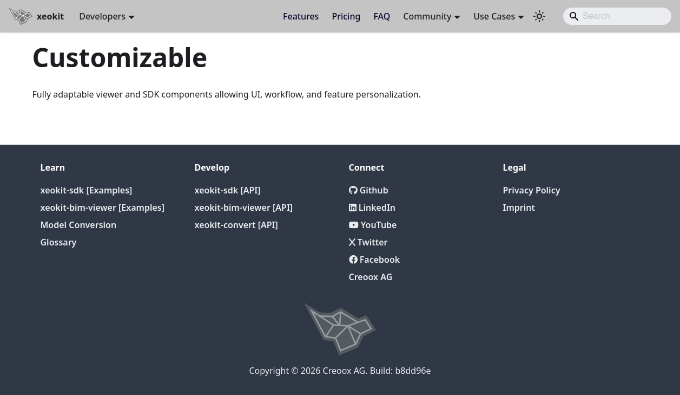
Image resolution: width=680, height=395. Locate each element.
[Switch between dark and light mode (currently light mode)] (539, 16)
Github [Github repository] (368, 190)
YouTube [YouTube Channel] (373, 225)
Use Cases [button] (494, 16)
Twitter (368, 242)
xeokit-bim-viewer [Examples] (102, 207)
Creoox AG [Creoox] (371, 277)
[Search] (617, 16)
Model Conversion (79, 225)
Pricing (346, 16)
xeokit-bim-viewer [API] (244, 207)
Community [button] (427, 16)
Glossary (59, 242)
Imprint (519, 207)
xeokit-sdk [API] (228, 190)
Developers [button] (102, 16)
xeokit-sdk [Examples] (87, 190)
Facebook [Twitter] (374, 260)
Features (301, 16)
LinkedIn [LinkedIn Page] (372, 207)
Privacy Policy (531, 190)
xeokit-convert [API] (236, 225)
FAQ (381, 16)
